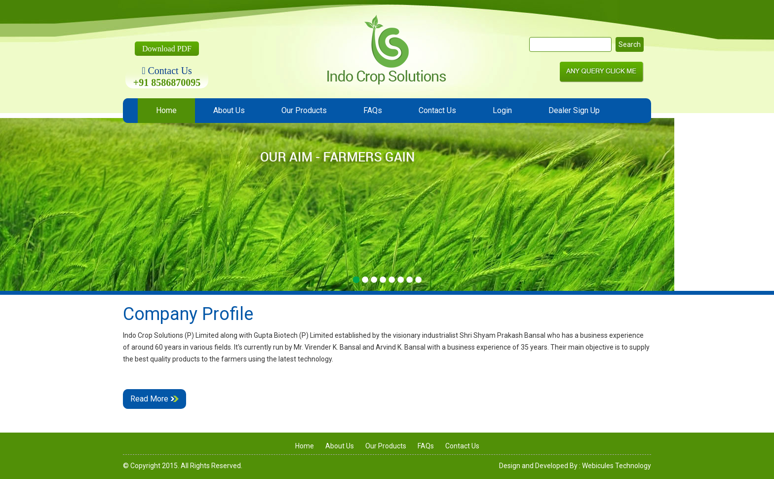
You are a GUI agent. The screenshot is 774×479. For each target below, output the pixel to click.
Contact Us (437, 110)
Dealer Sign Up (574, 110)
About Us (229, 110)
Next (740, 212)
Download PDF (167, 48)
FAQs (372, 110)
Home (166, 110)
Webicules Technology (616, 466)
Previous (34, 212)
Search (630, 44)
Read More (154, 398)
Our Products (304, 110)
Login (502, 110)
